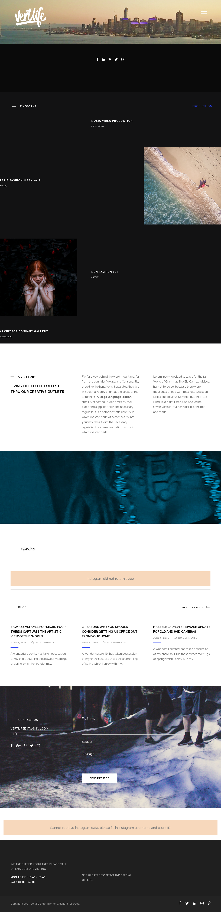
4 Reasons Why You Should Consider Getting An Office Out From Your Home (109, 631)
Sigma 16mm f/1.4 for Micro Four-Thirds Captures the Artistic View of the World (39, 631)
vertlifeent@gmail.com (29, 728)
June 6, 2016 (19, 642)
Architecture (6, 336)
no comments (45, 642)
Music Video (97, 126)
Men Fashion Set (105, 272)
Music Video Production (112, 121)
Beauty (3, 185)
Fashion (95, 277)
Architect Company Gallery (24, 331)
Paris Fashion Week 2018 (20, 180)
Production (202, 106)
